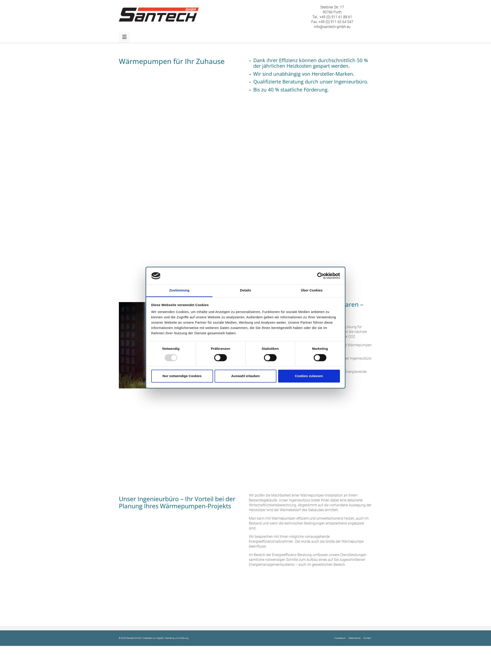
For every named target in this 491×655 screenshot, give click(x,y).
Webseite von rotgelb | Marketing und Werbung (165, 638)
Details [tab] (245, 290)
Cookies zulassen (309, 376)
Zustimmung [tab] (179, 290)
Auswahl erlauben (245, 376)
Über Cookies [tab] (312, 290)
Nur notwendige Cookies (182, 376)
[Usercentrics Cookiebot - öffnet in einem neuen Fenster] (320, 275)
